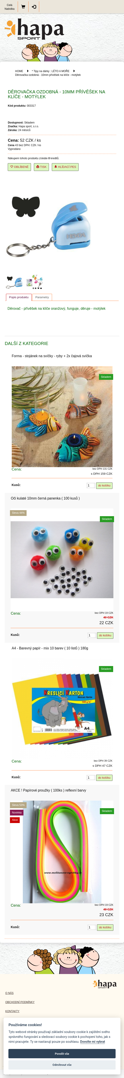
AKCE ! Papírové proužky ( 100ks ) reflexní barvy (48, 790)
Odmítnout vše (62, 1064)
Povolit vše (62, 1053)
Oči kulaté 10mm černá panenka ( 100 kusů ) (45, 498)
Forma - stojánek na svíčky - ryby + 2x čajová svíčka (52, 356)
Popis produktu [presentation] (19, 297)
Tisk (41, 167)
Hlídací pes (65, 167)
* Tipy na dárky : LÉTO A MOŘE (51, 71)
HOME (19, 71)
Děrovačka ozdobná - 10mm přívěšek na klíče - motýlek (48, 74)
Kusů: (16, 485)
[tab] (19, 297)
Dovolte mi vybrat (92, 1042)
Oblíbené (19, 167)
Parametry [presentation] (42, 297)
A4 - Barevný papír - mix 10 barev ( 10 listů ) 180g (50, 648)
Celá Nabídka (10, 7)
